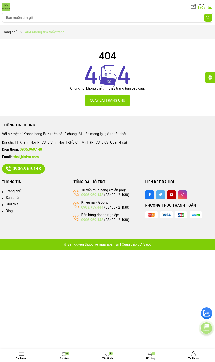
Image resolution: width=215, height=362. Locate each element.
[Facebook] (149, 194)
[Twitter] (160, 194)
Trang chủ (13, 191)
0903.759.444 (92, 207)
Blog (9, 211)
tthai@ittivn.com (26, 157)
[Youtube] (171, 194)
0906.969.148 (31, 149)
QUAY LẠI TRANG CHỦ (107, 100)
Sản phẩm (14, 198)
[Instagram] (182, 194)
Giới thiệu (13, 204)
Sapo (147, 244)
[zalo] (206, 313)
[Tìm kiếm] (208, 18)
